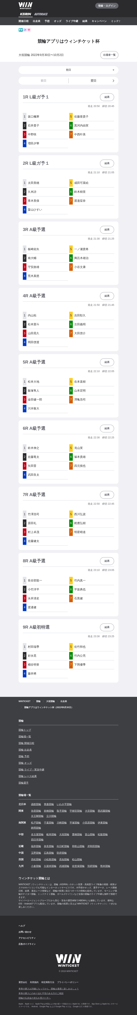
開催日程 (24, 21)
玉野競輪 (36, 852)
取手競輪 (62, 810)
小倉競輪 (36, 866)
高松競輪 (36, 859)
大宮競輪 (90, 810)
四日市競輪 (37, 839)
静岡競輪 (36, 827)
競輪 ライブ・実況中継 (31, 769)
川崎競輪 (62, 822)
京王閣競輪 (37, 816)
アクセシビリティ (27, 938)
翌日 (103, 81)
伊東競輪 (103, 822)
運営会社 (23, 982)
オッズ (57, 21)
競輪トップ (25, 729)
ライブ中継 (72, 21)
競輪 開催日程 (26, 743)
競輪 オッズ (25, 763)
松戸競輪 (36, 822)
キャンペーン (99, 21)
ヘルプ (22, 926)
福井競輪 (36, 846)
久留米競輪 (50, 866)
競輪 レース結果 (28, 776)
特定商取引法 (47, 982)
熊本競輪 (105, 866)
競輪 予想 (24, 756)
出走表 (36, 21)
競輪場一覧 (25, 736)
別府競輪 (92, 866)
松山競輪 (77, 859)
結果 (84, 21)
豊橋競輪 (77, 834)
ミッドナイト (118, 21)
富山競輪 (90, 834)
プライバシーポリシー (67, 982)
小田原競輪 (88, 822)
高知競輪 (64, 859)
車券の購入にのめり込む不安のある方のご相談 (41, 993)
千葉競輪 (49, 822)
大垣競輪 (64, 834)
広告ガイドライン (27, 944)
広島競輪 (49, 852)
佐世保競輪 (78, 866)
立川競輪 (51, 816)
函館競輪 (36, 804)
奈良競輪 (49, 846)
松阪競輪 (103, 834)
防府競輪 (62, 852)
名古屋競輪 (37, 834)
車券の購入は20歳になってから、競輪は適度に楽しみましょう (49, 988)
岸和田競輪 (93, 846)
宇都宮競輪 (76, 810)
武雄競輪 (64, 866)
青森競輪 (49, 804)
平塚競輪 (75, 822)
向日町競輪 (63, 846)
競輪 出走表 (25, 749)
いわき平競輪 (64, 804)
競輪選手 (24, 782)
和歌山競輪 (78, 846)
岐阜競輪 (51, 834)
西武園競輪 (104, 810)
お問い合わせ (25, 932)
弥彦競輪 (36, 810)
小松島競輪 (50, 859)
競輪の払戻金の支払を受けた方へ (35, 998)
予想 (47, 21)
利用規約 (34, 982)
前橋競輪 (49, 810)
